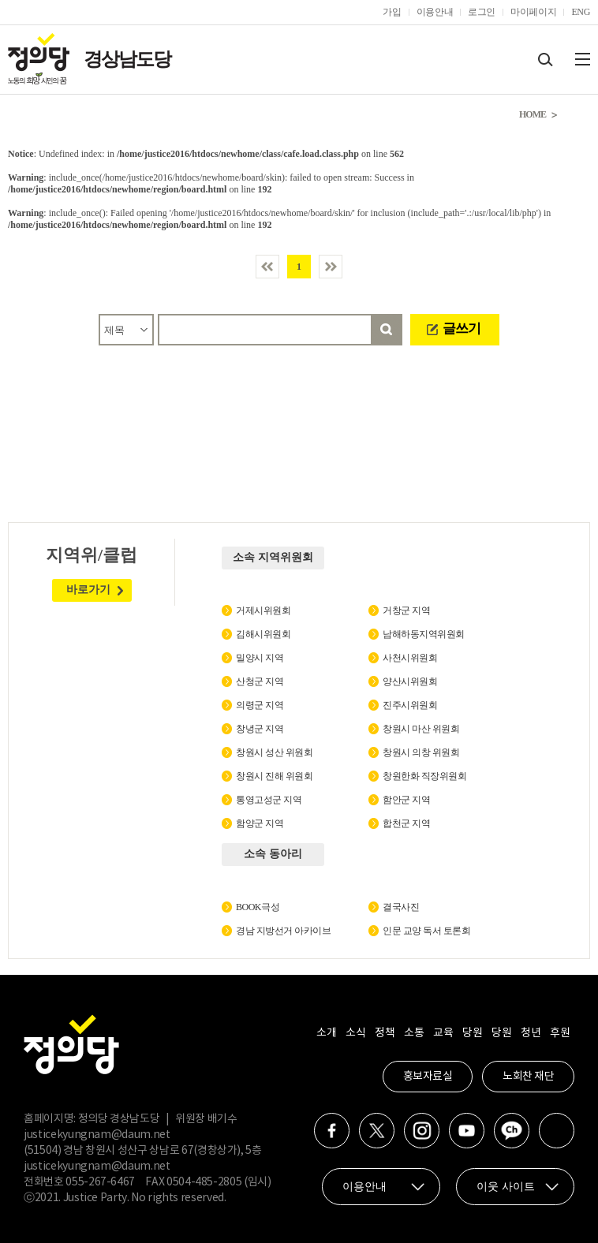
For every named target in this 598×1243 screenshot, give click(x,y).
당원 (472, 1033)
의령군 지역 (259, 705)
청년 (530, 1033)
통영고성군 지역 (268, 799)
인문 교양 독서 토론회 (426, 930)
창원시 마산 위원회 (421, 728)
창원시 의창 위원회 (421, 752)
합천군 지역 (406, 823)
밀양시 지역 (259, 657)
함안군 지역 (406, 799)
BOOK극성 (257, 907)
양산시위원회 (410, 681)
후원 (560, 1033)
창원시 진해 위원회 (274, 776)
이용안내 (435, 11)
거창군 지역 (406, 610)
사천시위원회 (410, 657)
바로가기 (88, 589)
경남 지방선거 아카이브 (283, 930)
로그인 (481, 11)
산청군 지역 (259, 681)
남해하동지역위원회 (424, 634)
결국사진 (401, 907)
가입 (392, 11)
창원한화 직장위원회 (424, 776)
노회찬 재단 (528, 1076)
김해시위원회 (263, 634)
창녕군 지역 (259, 728)
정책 (384, 1033)
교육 (443, 1033)
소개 (326, 1033)
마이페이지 (533, 11)
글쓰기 (461, 328)
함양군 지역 (259, 823)
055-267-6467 (100, 1182)
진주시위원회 (410, 705)
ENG (580, 11)
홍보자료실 (428, 1076)
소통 (414, 1033)
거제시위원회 (263, 610)
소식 (355, 1033)
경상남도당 (127, 59)
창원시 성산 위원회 (274, 752)
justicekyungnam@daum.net (97, 1135)
